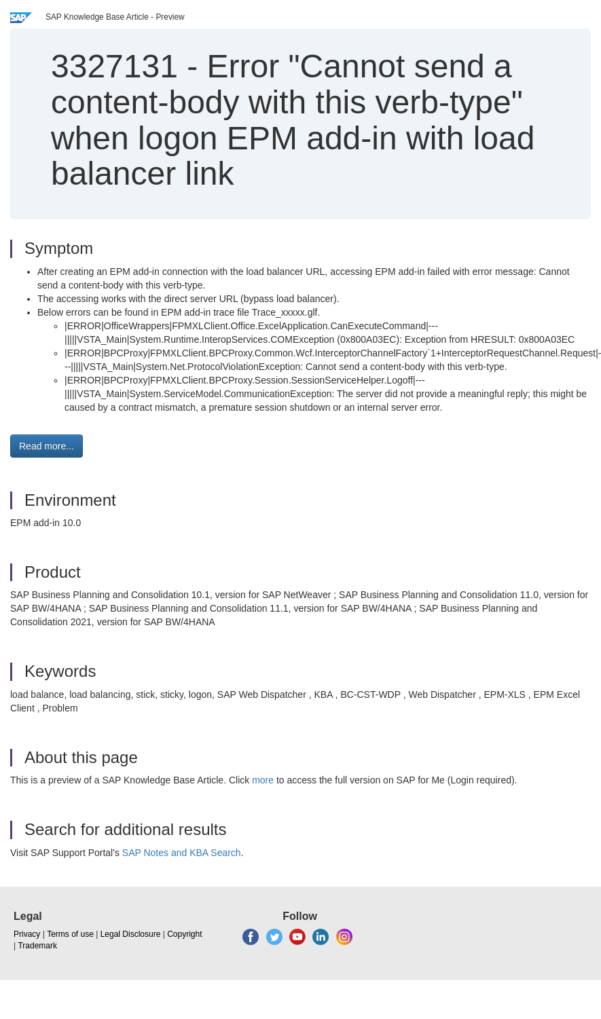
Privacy (27, 934)
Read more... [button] (46, 446)
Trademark (37, 945)
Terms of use (70, 934)
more (263, 780)
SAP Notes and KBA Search (181, 852)
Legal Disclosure (131, 934)
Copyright (184, 934)
